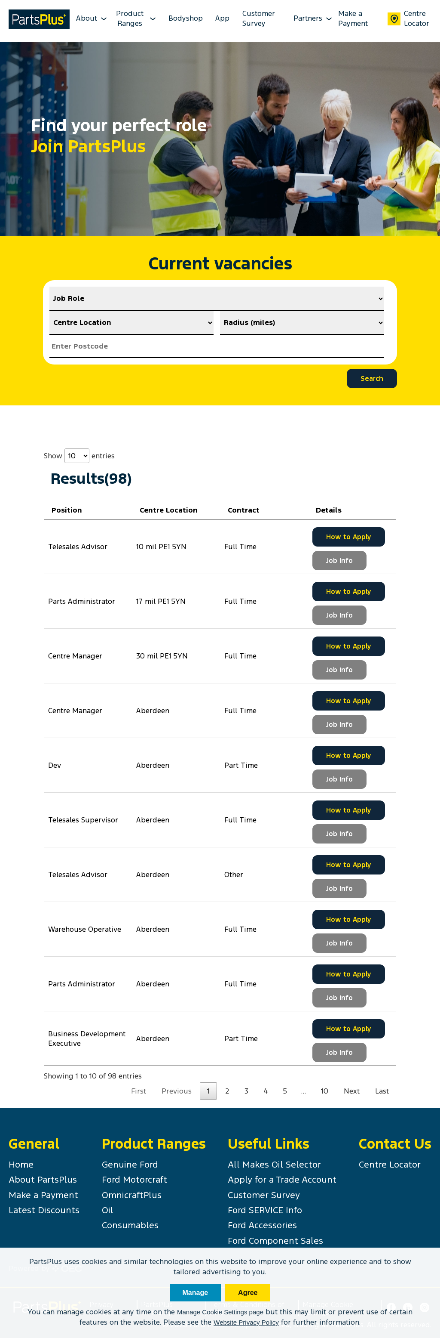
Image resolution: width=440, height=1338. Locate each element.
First (138, 1091)
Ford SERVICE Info (265, 1210)
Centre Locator (408, 18)
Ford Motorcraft (134, 1179)
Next (352, 1091)
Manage (195, 1292)
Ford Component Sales (275, 1240)
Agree (247, 1292)
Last (382, 1091)
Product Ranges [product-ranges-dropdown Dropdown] (136, 18)
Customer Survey (258, 18)
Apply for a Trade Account (282, 1179)
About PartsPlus (43, 1179)
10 (324, 1091)
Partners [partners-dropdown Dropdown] (309, 18)
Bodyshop (185, 18)
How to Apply (348, 536)
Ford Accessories (262, 1225)
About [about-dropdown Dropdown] (88, 18)
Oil (107, 1210)
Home (21, 1164)
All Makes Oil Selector (274, 1164)
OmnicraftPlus (132, 1195)
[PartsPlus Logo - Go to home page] (39, 20)
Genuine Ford (130, 1164)
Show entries (79, 455)
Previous (177, 1091)
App (222, 18)
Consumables (130, 1225)
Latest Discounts (44, 1210)
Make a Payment (353, 18)
